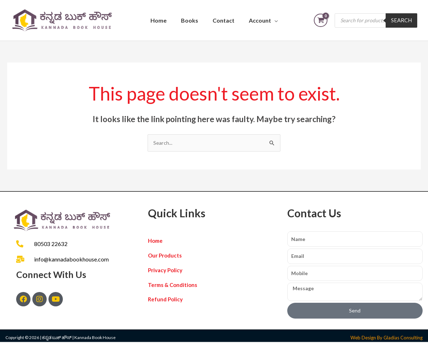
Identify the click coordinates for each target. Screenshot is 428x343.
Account (260, 20)
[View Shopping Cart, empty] (320, 20)
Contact (223, 20)
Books (189, 20)
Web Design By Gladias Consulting (386, 339)
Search (401, 20)
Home (158, 20)
